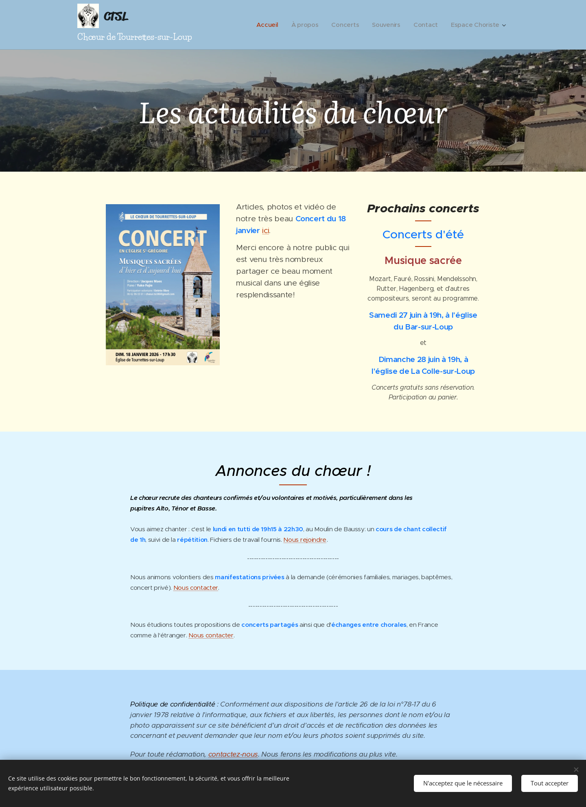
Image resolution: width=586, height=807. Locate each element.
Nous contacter (196, 587)
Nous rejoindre (304, 539)
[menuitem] (264, 25)
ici (265, 230)
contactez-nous (233, 754)
